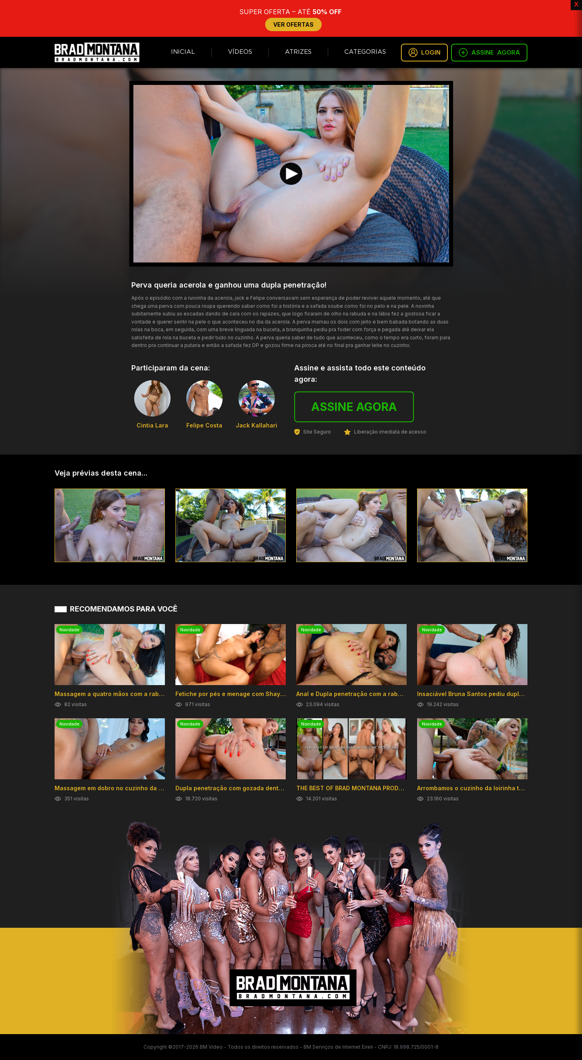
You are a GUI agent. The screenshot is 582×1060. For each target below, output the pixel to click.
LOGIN (424, 52)
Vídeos (240, 52)
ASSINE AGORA (354, 407)
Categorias (365, 52)
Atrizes (298, 52)
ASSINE (489, 52)
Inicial (183, 52)
